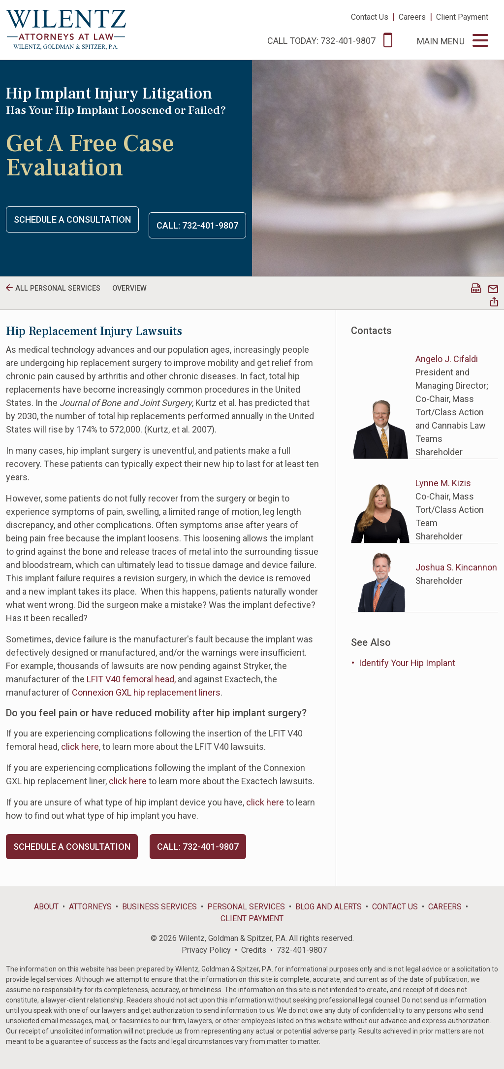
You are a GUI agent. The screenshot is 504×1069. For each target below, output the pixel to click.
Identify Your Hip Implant (407, 663)
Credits (253, 950)
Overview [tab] (129, 288)
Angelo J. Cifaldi (446, 359)
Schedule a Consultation (72, 219)
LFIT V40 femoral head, (131, 679)
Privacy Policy (206, 950)
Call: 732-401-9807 (197, 225)
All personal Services (57, 288)
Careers (412, 17)
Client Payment (462, 17)
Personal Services (246, 906)
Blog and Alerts (328, 906)
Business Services (159, 906)
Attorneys (90, 906)
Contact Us (369, 17)
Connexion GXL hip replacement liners (146, 692)
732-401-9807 (302, 950)
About (46, 906)
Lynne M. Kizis (443, 483)
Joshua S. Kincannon (456, 567)
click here (80, 746)
